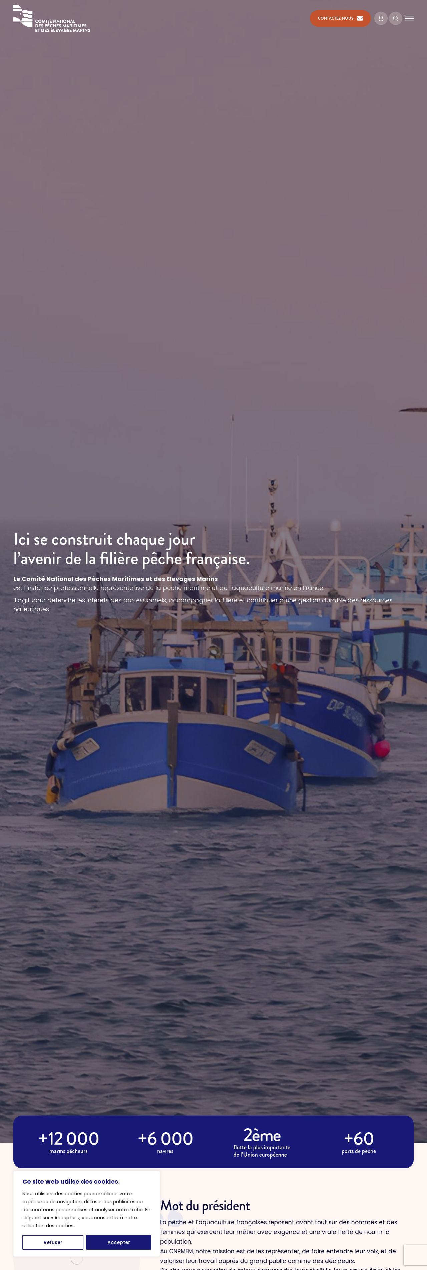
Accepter (118, 1242)
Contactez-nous (340, 18)
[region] (86, 1214)
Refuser (53, 1242)
